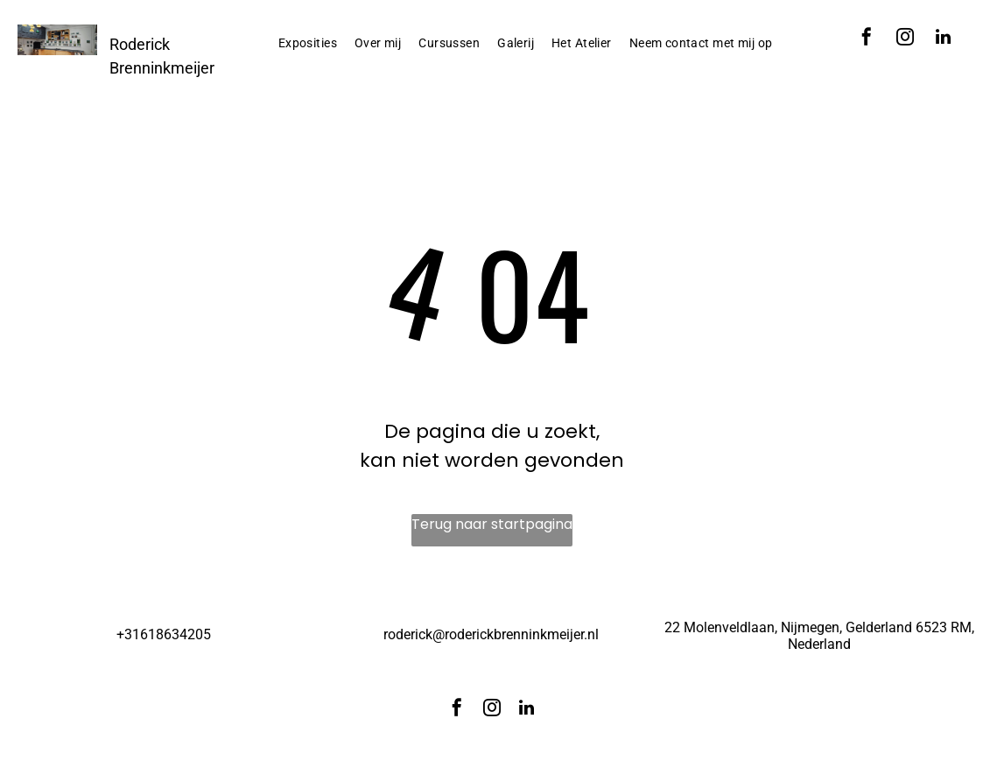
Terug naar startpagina (491, 524)
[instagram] (905, 39)
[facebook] (866, 39)
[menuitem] (308, 43)
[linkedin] (943, 39)
